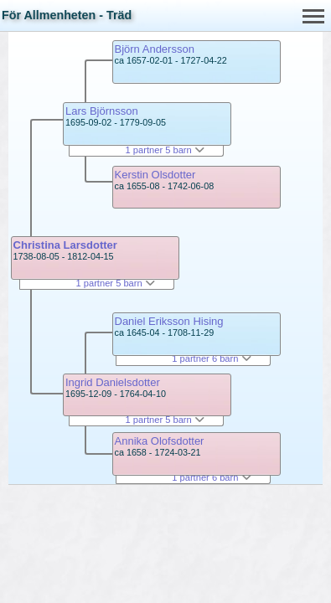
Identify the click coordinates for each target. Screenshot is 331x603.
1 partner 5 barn (115, 283)
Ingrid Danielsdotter (112, 382)
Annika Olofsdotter (159, 441)
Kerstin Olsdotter (155, 174)
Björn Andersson (154, 49)
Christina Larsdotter (65, 245)
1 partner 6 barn (211, 358)
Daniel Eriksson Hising (169, 321)
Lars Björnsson (101, 111)
